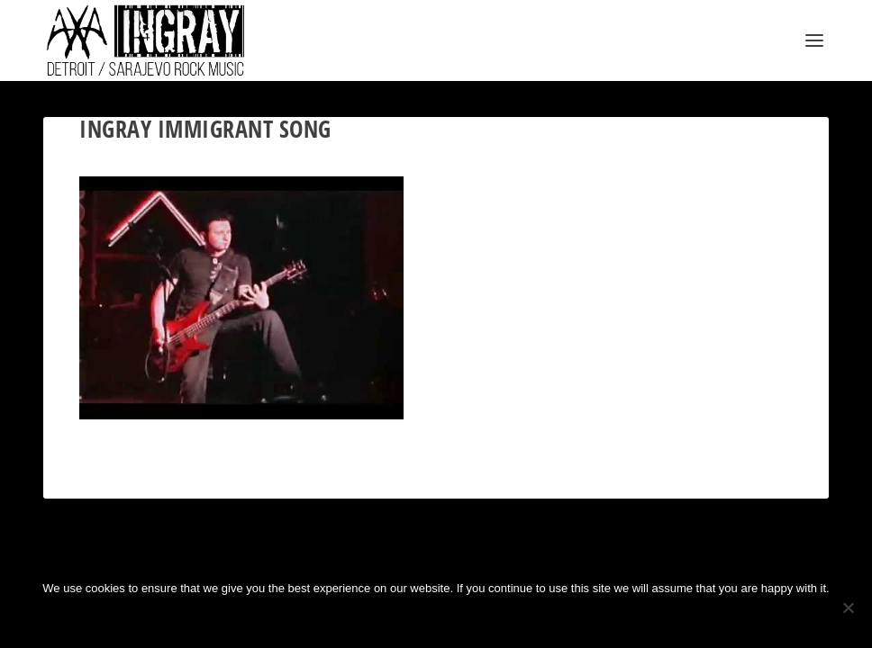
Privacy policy (464, 619)
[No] (847, 607)
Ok (377, 619)
